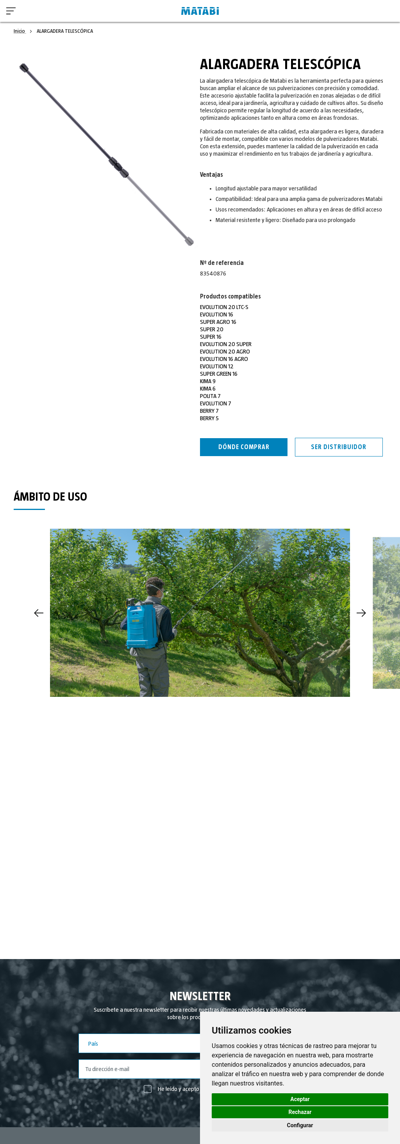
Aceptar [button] (300, 1099)
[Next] (361, 613)
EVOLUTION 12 (217, 366)
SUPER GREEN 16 (219, 374)
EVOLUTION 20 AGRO (225, 351)
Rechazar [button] (300, 1112)
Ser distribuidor (338, 447)
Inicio (20, 31)
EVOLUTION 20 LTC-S (224, 307)
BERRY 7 (209, 411)
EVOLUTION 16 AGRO (224, 359)
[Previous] (38, 613)
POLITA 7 (210, 396)
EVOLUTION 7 (215, 403)
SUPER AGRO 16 (218, 322)
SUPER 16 (210, 337)
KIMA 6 (208, 388)
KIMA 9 (208, 381)
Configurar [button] (300, 1125)
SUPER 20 (211, 329)
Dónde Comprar (244, 447)
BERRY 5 (209, 418)
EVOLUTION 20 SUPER (226, 344)
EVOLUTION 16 (216, 314)
